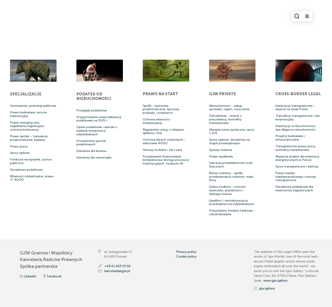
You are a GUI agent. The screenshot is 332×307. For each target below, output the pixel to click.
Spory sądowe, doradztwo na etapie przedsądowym (229, 141)
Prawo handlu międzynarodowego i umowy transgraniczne (295, 176)
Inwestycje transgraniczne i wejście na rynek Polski (294, 107)
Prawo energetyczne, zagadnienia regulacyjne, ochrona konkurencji (27, 126)
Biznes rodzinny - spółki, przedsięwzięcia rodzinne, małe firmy (231, 176)
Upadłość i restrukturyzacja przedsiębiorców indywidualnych (231, 202)
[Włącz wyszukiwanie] (297, 16)
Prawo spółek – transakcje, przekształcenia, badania (29, 138)
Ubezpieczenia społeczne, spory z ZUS (231, 131)
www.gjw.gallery (275, 280)
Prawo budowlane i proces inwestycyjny (28, 114)
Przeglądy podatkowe (91, 110)
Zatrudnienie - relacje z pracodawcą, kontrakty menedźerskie (225, 119)
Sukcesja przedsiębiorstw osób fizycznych (230, 164)
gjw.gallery (267, 288)
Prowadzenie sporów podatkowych (91, 142)
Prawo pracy (19, 146)
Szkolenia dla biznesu (91, 151)
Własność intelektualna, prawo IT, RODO (32, 178)
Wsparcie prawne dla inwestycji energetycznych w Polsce (297, 158)
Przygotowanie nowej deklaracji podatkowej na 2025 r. (98, 119)
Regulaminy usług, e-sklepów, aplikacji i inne (164, 131)
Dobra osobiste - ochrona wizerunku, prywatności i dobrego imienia (227, 190)
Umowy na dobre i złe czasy (162, 150)
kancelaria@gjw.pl (117, 271)
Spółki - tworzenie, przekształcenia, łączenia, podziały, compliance (161, 109)
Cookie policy (186, 256)
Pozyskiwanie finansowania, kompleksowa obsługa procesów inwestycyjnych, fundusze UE (166, 160)
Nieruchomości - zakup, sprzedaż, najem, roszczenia (229, 107)
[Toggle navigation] (307, 16)
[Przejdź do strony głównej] (42, 16)
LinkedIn (30, 276)
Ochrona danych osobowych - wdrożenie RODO (164, 141)
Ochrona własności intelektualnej (156, 121)
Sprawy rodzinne (220, 150)
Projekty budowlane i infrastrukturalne (290, 137)
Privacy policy (186, 252)
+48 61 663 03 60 (117, 266)
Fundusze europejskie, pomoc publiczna (31, 161)
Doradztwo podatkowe (26, 170)
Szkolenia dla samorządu (94, 157)
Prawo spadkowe (221, 156)
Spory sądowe (20, 153)
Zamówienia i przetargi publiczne (33, 106)
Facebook (54, 276)
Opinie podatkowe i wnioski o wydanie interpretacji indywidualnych (96, 130)
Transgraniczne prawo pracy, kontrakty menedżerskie (295, 148)
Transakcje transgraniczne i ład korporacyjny (297, 117)
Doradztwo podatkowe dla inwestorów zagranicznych (294, 188)
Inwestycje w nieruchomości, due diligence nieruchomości (295, 127)
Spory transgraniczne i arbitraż (296, 166)
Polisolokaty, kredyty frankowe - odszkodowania (232, 212)
